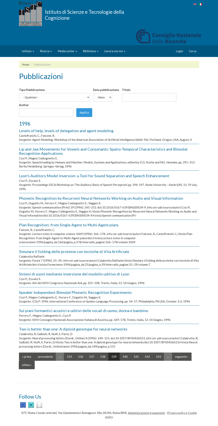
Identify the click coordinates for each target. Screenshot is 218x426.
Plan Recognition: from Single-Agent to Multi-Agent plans (68, 224)
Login (179, 51)
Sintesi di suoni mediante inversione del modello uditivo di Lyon (74, 274)
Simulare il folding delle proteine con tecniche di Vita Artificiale (74, 251)
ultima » (27, 365)
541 (136, 356)
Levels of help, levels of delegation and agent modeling (66, 130)
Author (24, 105)
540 (125, 356)
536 (80, 356)
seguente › (181, 356)
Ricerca (46, 51)
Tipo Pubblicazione (32, 89)
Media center (67, 51)
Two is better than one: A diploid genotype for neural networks (73, 329)
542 (147, 356)
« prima (26, 356)
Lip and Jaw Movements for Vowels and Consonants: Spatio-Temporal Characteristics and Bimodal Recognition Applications (103, 151)
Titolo (126, 89)
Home (25, 64)
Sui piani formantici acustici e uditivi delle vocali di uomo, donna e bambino (83, 310)
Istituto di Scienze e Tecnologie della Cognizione (84, 15)
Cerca (192, 51)
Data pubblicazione (106, 89)
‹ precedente (45, 356)
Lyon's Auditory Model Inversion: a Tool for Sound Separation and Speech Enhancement (94, 175)
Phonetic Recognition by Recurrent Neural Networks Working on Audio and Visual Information (101, 198)
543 (158, 356)
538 (102, 356)
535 (69, 356)
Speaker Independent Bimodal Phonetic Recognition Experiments (75, 292)
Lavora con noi (114, 51)
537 (91, 356)
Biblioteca (90, 51)
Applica (84, 112)
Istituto (28, 51)
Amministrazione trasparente (146, 412)
